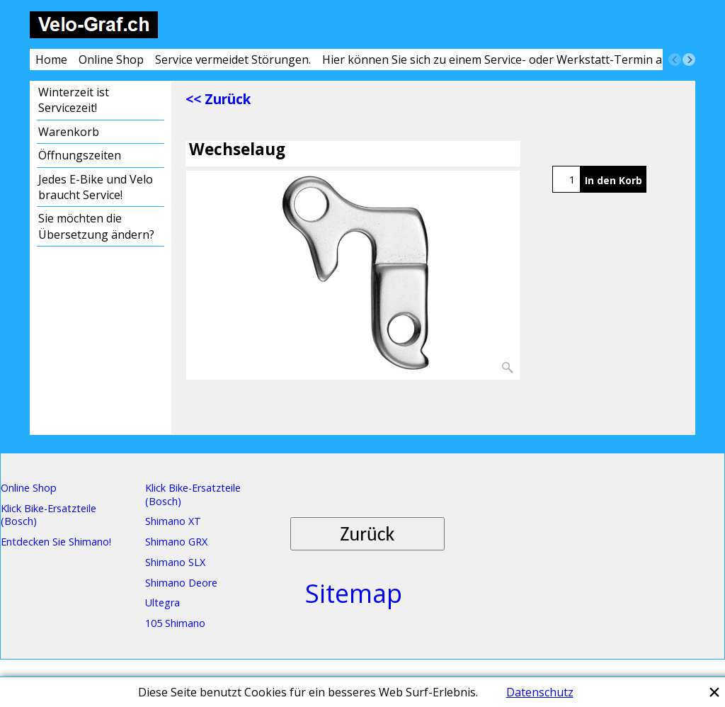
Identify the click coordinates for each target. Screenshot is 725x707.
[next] (689, 59)
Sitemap (353, 593)
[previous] (674, 59)
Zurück (367, 533)
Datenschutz (539, 692)
